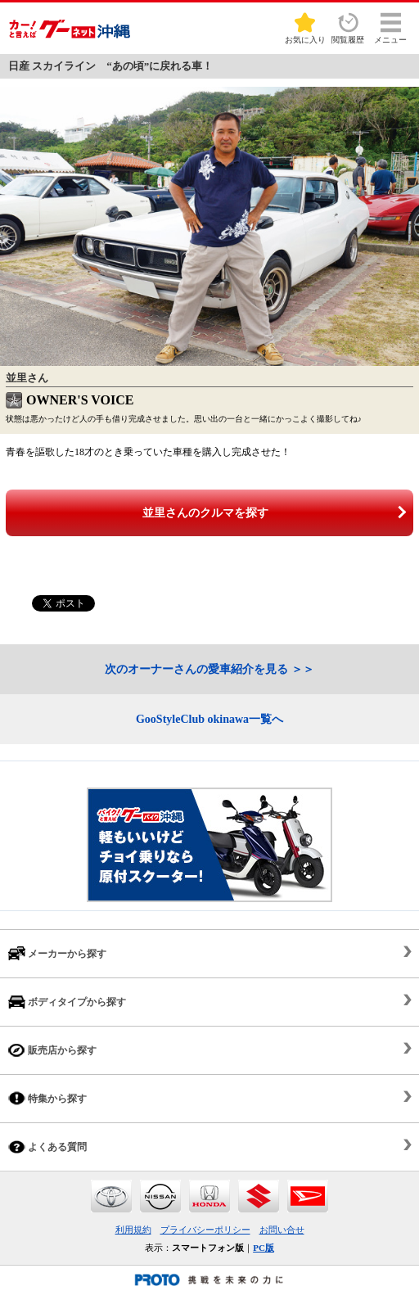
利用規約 (133, 1230)
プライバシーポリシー (205, 1230)
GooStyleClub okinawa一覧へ (209, 719)
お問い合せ (281, 1230)
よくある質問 (47, 1146)
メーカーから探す (57, 953)
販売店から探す (52, 1050)
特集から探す (47, 1098)
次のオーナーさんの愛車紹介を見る (196, 669)
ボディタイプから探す (67, 1002)
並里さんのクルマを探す (205, 513)
